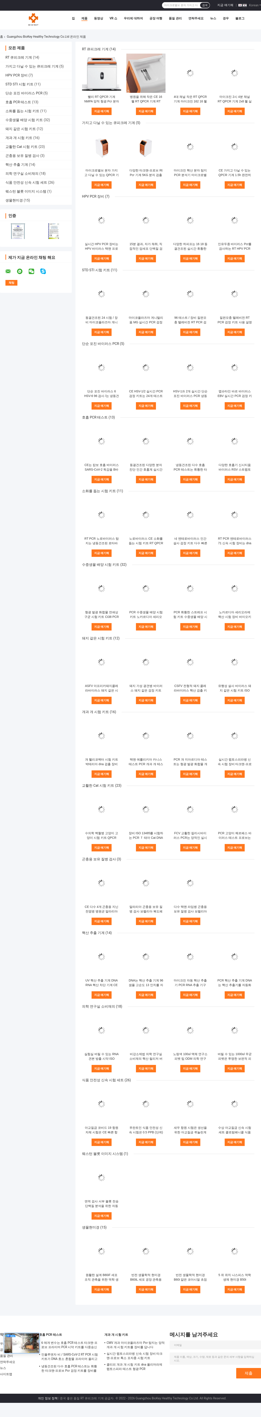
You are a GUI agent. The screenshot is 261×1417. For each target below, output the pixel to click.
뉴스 (213, 18)
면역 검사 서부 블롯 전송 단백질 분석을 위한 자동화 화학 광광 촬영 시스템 (102, 1206)
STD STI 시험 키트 (19, 84)
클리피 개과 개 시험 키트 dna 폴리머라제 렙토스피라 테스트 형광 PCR (134, 1367)
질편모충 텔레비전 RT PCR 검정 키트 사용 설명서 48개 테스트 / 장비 (235, 322)
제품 (84, 18)
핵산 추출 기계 (16, 165)
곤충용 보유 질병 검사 (22, 156)
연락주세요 (196, 18)
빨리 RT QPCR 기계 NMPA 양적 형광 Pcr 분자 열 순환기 (101, 101)
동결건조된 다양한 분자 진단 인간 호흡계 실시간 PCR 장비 (145, 469)
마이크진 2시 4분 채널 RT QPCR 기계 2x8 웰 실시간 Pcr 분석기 (235, 101)
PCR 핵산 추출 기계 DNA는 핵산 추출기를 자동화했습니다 (235, 985)
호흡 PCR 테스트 (18, 102)
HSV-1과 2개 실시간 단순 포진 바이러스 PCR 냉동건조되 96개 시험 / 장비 (190, 396)
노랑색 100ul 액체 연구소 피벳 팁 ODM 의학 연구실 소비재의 (190, 1058)
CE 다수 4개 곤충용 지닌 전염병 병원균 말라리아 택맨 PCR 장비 (102, 911)
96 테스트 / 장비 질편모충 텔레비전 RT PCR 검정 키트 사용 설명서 (190, 322)
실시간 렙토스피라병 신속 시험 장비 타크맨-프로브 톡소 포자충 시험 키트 (235, 764)
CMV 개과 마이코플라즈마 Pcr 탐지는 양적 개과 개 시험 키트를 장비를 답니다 (136, 1345)
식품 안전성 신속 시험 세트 (26, 182)
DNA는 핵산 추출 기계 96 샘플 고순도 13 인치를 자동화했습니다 (146, 985)
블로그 (239, 18)
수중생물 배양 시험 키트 (24, 120)
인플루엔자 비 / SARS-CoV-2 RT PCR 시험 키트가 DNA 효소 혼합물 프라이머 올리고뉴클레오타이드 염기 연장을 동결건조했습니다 (70, 1357)
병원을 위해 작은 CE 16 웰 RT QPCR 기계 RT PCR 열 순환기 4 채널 (146, 101)
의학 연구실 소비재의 (21, 173)
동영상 (98, 18)
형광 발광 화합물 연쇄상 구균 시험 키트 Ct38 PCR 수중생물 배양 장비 (101, 616)
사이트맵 (6, 1374)
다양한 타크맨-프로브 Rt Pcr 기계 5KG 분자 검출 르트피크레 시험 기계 (145, 175)
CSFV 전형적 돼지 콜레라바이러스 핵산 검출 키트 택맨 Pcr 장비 (190, 690)
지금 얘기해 (225, 5)
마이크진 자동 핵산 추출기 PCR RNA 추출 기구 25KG (190, 985)
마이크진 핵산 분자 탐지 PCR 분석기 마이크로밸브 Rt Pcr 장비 (190, 175)
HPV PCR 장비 (16, 75)
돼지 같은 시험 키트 (20, 129)
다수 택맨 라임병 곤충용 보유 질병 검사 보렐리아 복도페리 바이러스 (190, 911)
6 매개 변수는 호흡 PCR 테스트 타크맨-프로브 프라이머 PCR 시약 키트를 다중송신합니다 (69, 1345)
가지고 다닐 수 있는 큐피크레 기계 (32, 66)
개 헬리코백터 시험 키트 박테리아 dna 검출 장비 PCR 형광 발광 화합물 (101, 764)
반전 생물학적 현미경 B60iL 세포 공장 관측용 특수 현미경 (146, 1279)
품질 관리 (175, 18)
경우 (226, 18)
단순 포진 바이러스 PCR (23, 93)
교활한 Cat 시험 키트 (21, 147)
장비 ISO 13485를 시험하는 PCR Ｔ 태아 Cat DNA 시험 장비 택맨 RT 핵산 (146, 837)
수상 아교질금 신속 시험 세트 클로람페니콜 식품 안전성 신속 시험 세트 (234, 1132)
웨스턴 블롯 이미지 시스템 (25, 191)
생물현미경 (14, 200)
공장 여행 (155, 18)
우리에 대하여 (133, 18)
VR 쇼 (113, 18)
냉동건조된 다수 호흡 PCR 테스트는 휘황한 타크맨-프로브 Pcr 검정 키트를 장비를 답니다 (69, 1369)
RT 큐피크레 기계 (18, 57)
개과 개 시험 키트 (18, 138)
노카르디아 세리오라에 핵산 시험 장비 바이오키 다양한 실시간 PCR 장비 (234, 616)
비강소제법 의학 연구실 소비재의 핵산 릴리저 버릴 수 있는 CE (145, 1058)
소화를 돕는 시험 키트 (22, 111)
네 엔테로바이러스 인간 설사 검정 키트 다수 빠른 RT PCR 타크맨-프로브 (190, 543)
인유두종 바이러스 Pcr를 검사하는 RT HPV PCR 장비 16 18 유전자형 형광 (235, 248)
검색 (204, 5)
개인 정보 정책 (48, 1398)
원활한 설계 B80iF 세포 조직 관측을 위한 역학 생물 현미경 (102, 1279)
